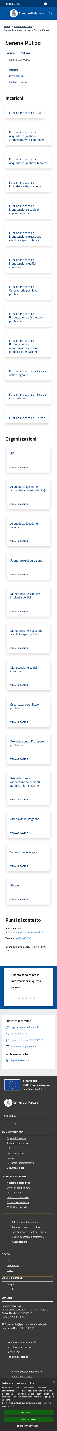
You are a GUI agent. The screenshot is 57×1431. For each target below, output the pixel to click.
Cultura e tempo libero (18, 1187)
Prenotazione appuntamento (21, 1342)
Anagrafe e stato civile (18, 1183)
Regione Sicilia (12, 4)
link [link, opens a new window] (12, 1406)
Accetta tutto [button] (28, 1412)
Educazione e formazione (25, 1222)
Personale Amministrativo (20, 1163)
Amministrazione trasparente (27, 1371)
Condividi (13, 53)
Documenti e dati (16, 1168)
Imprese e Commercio (18, 1197)
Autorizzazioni (19, 1242)
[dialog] (28, 1404)
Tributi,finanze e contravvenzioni (29, 1232)
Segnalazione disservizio (19, 1347)
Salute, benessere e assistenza (28, 1237)
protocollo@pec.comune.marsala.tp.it (27, 1324)
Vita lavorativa (14, 1192)
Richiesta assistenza (17, 1357)
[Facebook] (7, 1124)
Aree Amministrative (18, 1143)
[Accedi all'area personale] (45, 4)
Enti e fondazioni (15, 1153)
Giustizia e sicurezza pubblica (27, 1227)
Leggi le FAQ (13, 1352)
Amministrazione (23, 26)
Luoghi (10, 1284)
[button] (28, 1425)
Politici (10, 1158)
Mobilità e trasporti (17, 1207)
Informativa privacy (22, 1376)
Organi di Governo (16, 1138)
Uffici (9, 1148)
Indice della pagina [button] (19, 59)
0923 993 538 (23, 938)
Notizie (10, 1260)
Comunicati (13, 1265)
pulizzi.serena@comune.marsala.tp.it (24, 932)
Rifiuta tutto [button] (28, 1419)
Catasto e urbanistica (18, 1202)
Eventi (10, 1289)
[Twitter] (15, 1124)
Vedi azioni (28, 53)
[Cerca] (50, 13)
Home (7, 26)
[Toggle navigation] (6, 13)
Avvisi (10, 1270)
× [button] (53, 1382)
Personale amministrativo (17, 30)
